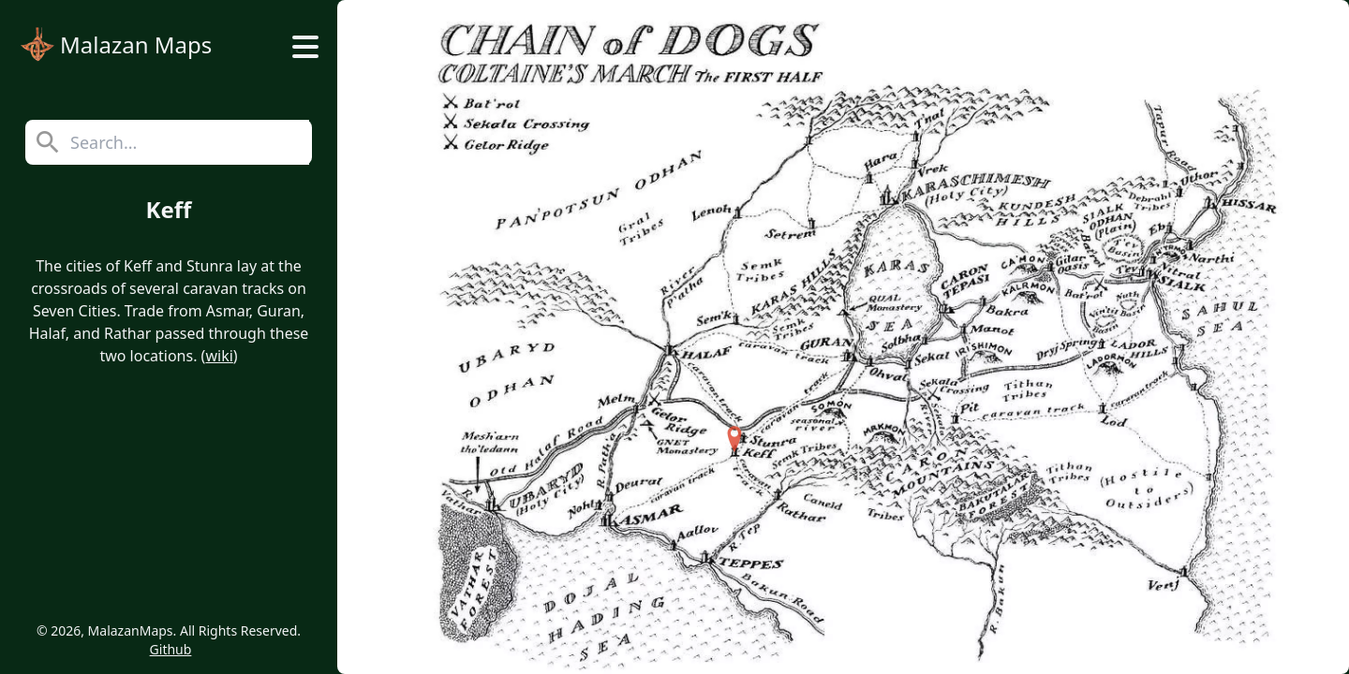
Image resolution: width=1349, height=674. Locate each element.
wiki (218, 355)
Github (171, 649)
